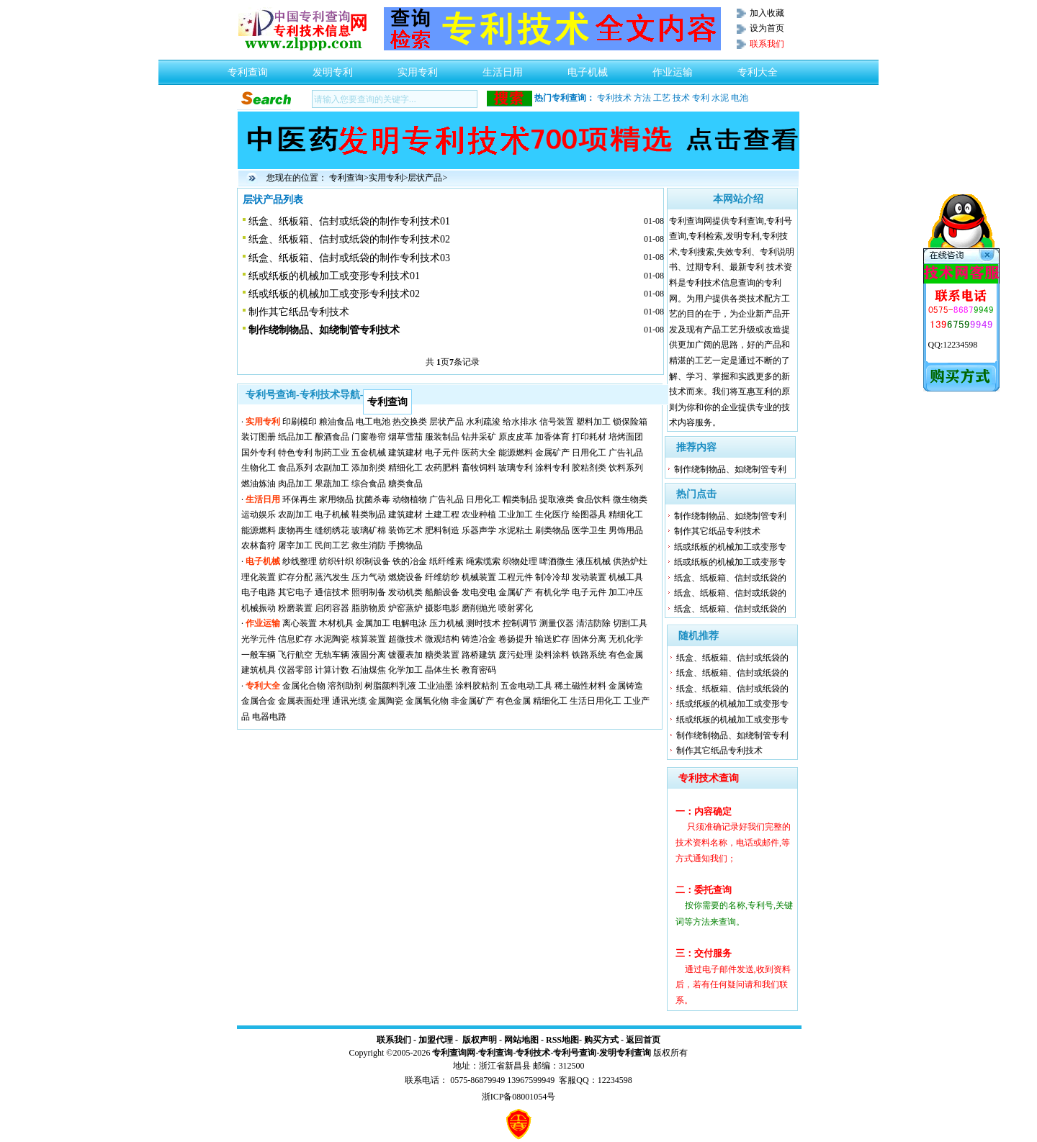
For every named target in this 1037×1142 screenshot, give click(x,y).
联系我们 (394, 1040)
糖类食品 (405, 484)
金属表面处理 (304, 701)
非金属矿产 (472, 701)
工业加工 (515, 514)
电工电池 (373, 422)
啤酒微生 (556, 561)
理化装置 (258, 577)
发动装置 (589, 577)
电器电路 (269, 717)
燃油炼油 (258, 484)
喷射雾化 (515, 608)
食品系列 (295, 468)
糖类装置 (442, 655)
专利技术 (614, 98)
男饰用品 (626, 530)
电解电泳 (409, 623)
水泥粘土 (515, 530)
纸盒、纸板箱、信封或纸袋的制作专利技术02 (349, 239)
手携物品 (405, 545)
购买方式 (601, 1040)
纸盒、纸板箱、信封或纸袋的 (730, 578)
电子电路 (258, 592)
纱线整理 (299, 561)
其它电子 (295, 592)
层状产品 (425, 178)
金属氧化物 (427, 701)
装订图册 (258, 437)
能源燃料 (515, 453)
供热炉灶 (630, 561)
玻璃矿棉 (368, 530)
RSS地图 (562, 1040)
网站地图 (521, 1040)
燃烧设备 (405, 577)
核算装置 (368, 639)
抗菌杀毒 (373, 499)
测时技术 (483, 623)
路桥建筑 (479, 655)
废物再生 (295, 530)
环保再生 (299, 499)
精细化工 (405, 468)
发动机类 (405, 592)
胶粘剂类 (589, 468)
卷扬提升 (515, 639)
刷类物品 (552, 530)
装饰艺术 (405, 530)
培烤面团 (626, 437)
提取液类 (556, 499)
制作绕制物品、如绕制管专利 (730, 469)
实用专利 (418, 68)
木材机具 (336, 623)
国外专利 (258, 453)
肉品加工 (295, 484)
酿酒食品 (332, 437)
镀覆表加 (405, 655)
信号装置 (556, 422)
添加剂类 (368, 468)
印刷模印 (299, 422)
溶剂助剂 (345, 686)
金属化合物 (304, 686)
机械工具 (626, 577)
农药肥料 (442, 468)
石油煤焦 (368, 670)
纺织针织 (336, 561)
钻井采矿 (479, 437)
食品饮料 (593, 499)
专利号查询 (574, 1053)
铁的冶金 (409, 561)
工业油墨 (435, 686)
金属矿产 (552, 453)
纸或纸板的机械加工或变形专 (730, 547)
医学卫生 (589, 530)
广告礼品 (626, 453)
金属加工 (373, 623)
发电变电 (479, 592)
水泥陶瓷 (332, 639)
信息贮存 (295, 639)
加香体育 (552, 437)
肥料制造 (442, 530)
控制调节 (520, 623)
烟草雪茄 (405, 437)
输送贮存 (552, 639)
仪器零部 (295, 670)
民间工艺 (332, 545)
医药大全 (479, 453)
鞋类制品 (368, 514)
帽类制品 (520, 499)
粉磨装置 (295, 608)
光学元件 (258, 639)
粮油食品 (336, 422)
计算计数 (332, 670)
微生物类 (630, 499)
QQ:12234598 (953, 345)
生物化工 (258, 468)
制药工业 (332, 453)
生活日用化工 (595, 701)
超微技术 (405, 639)
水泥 (720, 98)
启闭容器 (332, 608)
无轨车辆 (332, 655)
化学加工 (405, 670)
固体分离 (589, 639)
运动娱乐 (258, 514)
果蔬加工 (332, 484)
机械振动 (258, 608)
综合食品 (368, 484)
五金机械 (368, 453)
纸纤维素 (446, 561)
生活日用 (502, 68)
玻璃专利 (515, 468)
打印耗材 (589, 437)
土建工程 (442, 514)
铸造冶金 (479, 639)
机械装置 (479, 577)
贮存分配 (295, 577)
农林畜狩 (258, 545)
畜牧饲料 (479, 468)
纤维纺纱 (442, 577)
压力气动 (368, 577)
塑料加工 (593, 422)
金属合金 (258, 701)
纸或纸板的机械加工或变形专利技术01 (334, 276)
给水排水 (520, 422)
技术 (681, 98)
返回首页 (643, 1040)
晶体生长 (442, 670)
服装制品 (442, 437)
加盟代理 (435, 1040)
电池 (739, 98)
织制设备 (373, 561)
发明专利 (333, 68)
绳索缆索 (483, 561)
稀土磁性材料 (580, 686)
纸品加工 (295, 437)
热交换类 (409, 422)
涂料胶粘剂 (476, 686)
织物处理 (520, 561)
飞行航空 (295, 655)
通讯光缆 (349, 701)
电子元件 (442, 453)
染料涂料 (552, 655)
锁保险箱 (630, 422)
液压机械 (593, 561)
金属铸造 (626, 686)
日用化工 (589, 453)
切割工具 (630, 623)
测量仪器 (556, 623)
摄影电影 (442, 608)
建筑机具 (258, 670)
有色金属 (626, 655)
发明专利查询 (625, 1053)
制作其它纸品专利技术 (298, 312)
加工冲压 (626, 592)
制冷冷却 (552, 577)
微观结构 (442, 639)
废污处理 (515, 655)
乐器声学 (479, 530)
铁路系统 (589, 655)
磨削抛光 (479, 608)
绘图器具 (589, 514)
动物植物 (409, 499)
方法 (642, 98)
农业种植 (479, 514)
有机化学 (552, 592)
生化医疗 (552, 514)
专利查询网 (453, 1053)
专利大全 (757, 68)
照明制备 (368, 592)
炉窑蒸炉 (405, 608)
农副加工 (332, 468)
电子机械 (587, 68)
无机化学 (626, 639)
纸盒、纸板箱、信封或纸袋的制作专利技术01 (349, 221)
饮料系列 (626, 468)
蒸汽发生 (332, 577)
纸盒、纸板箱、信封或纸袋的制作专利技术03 (349, 258)
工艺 (661, 98)
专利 (700, 98)
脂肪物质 (368, 608)
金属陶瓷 (386, 701)
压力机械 (446, 623)
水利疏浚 (483, 422)
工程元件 (515, 577)
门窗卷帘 (368, 437)
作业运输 (672, 68)
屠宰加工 (295, 545)
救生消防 (368, 545)
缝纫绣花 (332, 530)
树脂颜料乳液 (390, 686)
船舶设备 (442, 592)
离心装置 (299, 623)
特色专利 (295, 453)
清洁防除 (593, 623)
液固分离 (368, 655)
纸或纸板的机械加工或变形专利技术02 (334, 294)
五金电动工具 (526, 686)
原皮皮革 (515, 437)
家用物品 (336, 499)
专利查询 (248, 68)
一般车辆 (258, 655)
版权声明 (479, 1040)
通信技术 (332, 592)
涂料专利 (552, 468)
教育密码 (479, 670)
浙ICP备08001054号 (519, 1097)
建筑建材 (405, 453)
